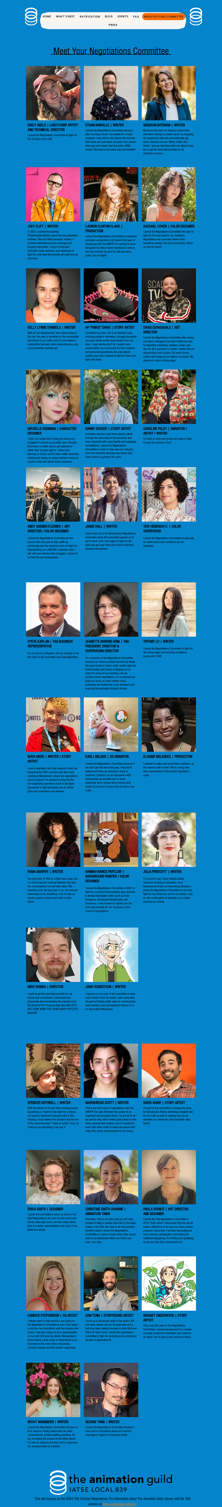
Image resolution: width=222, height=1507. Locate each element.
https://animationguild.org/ (120, 1504)
